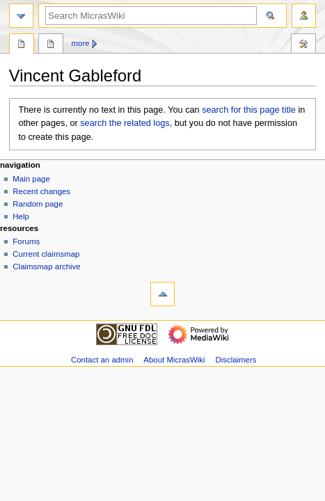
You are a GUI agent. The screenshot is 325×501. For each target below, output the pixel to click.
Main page (31, 179)
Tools (303, 45)
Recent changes (41, 191)
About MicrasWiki (174, 360)
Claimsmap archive (46, 266)
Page (21, 45)
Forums (26, 241)
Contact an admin (102, 360)
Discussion (51, 45)
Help (21, 216)
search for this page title (249, 110)
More (81, 43)
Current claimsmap (46, 254)
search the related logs (124, 123)
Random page (38, 204)
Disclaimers (235, 360)
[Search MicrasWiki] (151, 15)
